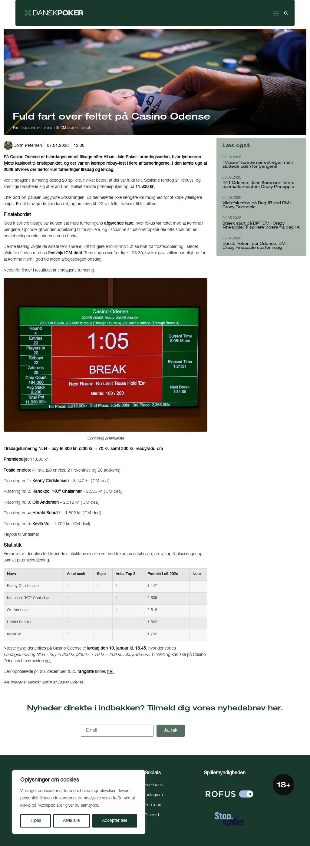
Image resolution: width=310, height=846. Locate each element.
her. (48, 661)
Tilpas (35, 821)
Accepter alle (114, 821)
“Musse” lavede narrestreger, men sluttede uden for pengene (258, 165)
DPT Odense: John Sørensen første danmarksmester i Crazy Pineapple (259, 185)
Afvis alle (71, 821)
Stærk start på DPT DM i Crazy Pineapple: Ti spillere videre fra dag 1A (261, 226)
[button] (276, 13)
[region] (78, 802)
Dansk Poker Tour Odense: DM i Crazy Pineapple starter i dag (255, 246)
